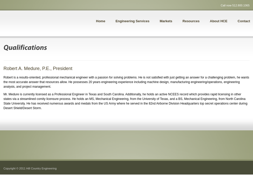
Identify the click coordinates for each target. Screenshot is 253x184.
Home (100, 21)
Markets (166, 21)
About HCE (219, 21)
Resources (191, 21)
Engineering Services (132, 21)
